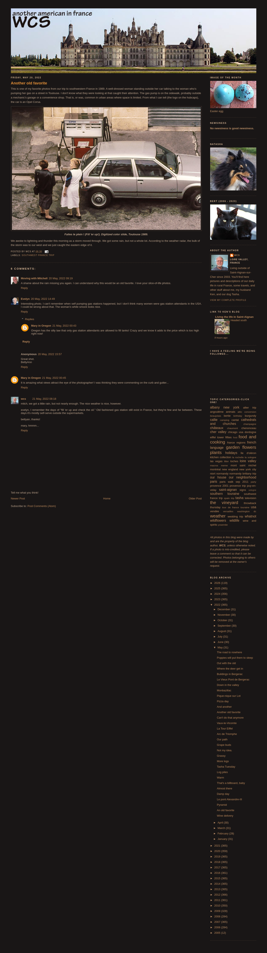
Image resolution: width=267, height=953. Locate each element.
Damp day (223, 793)
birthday (237, 415)
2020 (217, 851)
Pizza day (223, 701)
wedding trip (235, 516)
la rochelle (238, 457)
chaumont (232, 428)
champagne (249, 424)
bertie (227, 415)
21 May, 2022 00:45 (54, 377)
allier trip (249, 407)
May (220, 647)
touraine (245, 507)
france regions (236, 442)
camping (224, 420)
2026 (217, 582)
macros (214, 465)
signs (243, 489)
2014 (217, 883)
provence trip (238, 485)
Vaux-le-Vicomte (227, 723)
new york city (247, 469)
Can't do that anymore (230, 717)
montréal (215, 469)
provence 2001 (219, 485)
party (253, 481)
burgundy (250, 415)
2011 (217, 900)
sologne (252, 490)
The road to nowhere (229, 652)
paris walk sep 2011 (234, 481)
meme (224, 465)
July (220, 636)
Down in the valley (228, 685)
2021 (217, 845)
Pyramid (222, 804)
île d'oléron (248, 453)
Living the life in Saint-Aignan (234, 316)
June (221, 642)
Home (107, 498)
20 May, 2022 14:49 (43, 298)
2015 (217, 878)
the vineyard (224, 502)
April (221, 822)
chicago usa (235, 432)
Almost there (224, 788)
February (223, 833)
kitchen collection (220, 457)
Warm (220, 777)
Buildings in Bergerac (230, 674)
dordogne (250, 432)
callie (214, 420)
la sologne (250, 457)
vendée (214, 511)
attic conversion (247, 411)
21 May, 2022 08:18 (44, 398)
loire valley (248, 461)
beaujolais (215, 415)
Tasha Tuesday (226, 766)
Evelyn (25, 298)
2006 (217, 927)
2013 (217, 889)
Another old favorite (29, 83)
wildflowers (218, 520)
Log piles (222, 772)
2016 (217, 872)
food (235, 437)
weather (218, 515)
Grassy (221, 755)
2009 (217, 911)
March (222, 828)
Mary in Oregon (41, 325)
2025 (217, 588)
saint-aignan (228, 489)
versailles (228, 511)
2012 (217, 894)
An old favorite (225, 810)
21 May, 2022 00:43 (64, 325)
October (223, 620)
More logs (223, 761)
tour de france (230, 507)
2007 (217, 921)
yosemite (223, 524)
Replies (29, 319)
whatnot (250, 516)
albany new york (225, 407)
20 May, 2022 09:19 (61, 278)
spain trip (229, 498)
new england (230, 469)
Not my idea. (224, 750)
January (223, 839)
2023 (217, 599)
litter (226, 461)
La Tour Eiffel (225, 728)
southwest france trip (38, 255)
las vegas (216, 461)
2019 (217, 856)
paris (213, 481)
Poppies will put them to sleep (235, 657)
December (224, 609)
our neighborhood (242, 477)
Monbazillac (224, 690)
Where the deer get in (230, 668)
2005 (217, 932)
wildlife (234, 520)
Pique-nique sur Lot (229, 695)
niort (212, 473)
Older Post (195, 498)
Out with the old (226, 663)
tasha (240, 498)
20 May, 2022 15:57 (50, 354)
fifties (228, 437)
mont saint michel (243, 465)
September (225, 625)
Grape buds (224, 744)
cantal (235, 420)
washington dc (246, 511)
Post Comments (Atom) (41, 506)
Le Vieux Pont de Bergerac (233, 679)
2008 (217, 916)
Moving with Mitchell (34, 278)
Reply (24, 288)
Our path (222, 739)
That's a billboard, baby (231, 783)
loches (234, 461)
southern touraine (224, 493)
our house (218, 477)
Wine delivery (225, 815)
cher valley (218, 432)
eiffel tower (217, 437)
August (222, 631)
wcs (23, 398)
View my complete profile (228, 300)
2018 (217, 862)
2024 (217, 593)
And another (224, 706)
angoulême (217, 411)
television (250, 498)
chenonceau (248, 428)
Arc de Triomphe (227, 734)
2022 (217, 604)
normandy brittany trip (242, 473)
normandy (222, 473)
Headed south (239, 320)
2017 (217, 867)
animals (230, 411)
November (224, 614)
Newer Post (18, 498)
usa (253, 507)
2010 (217, 905)
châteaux (216, 428)
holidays (231, 453)
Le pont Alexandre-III (229, 799)
